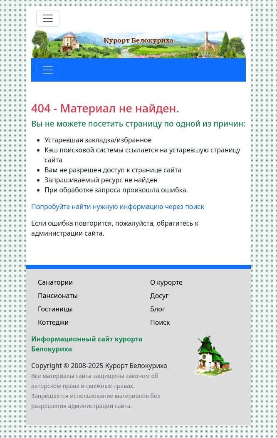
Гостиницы (55, 309)
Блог (157, 309)
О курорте (166, 282)
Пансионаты (58, 295)
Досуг (159, 295)
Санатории (55, 282)
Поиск (160, 322)
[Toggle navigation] (47, 18)
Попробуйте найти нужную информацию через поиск (117, 206)
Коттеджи (53, 322)
